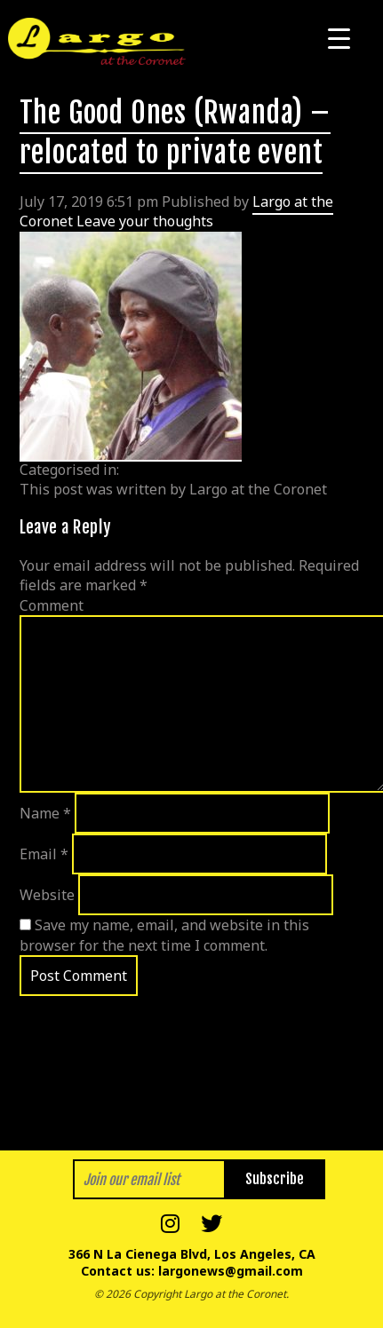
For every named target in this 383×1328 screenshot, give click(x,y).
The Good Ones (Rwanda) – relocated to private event (175, 132)
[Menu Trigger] (339, 37)
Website (47, 895)
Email (44, 854)
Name (45, 813)
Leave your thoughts (144, 221)
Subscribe (274, 1179)
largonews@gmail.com (230, 1270)
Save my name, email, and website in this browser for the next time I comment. (164, 934)
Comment (52, 605)
